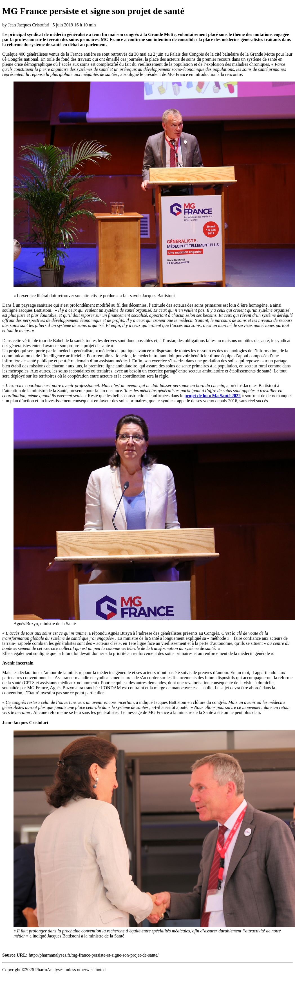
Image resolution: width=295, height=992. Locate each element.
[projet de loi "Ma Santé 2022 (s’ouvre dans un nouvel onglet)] (212, 395)
